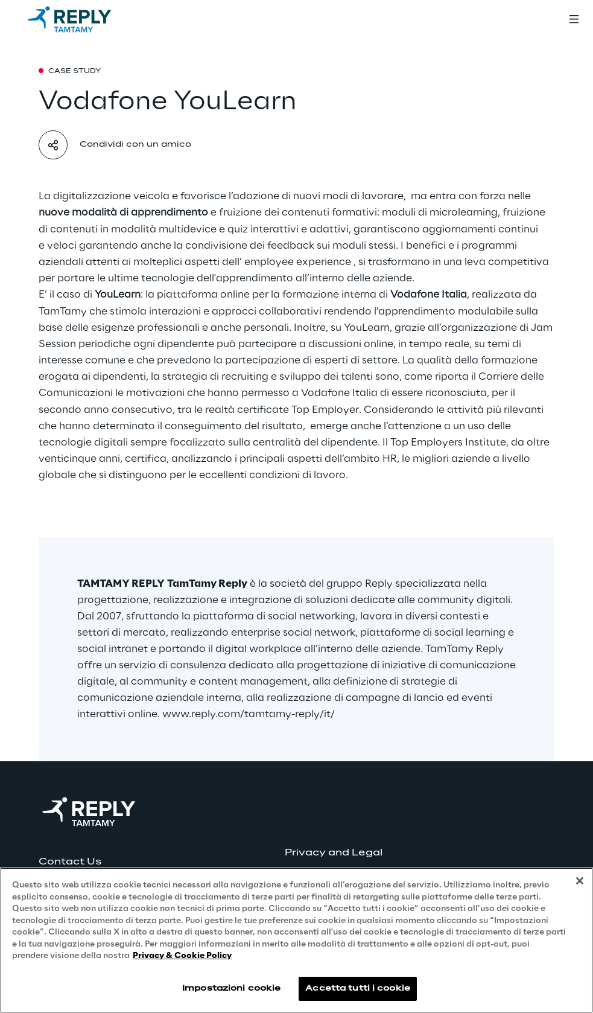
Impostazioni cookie (231, 988)
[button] (89, 862)
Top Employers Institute (448, 442)
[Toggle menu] (573, 19)
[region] (296, 940)
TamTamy (63, 311)
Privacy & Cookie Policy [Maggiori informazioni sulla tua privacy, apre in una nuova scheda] (182, 955)
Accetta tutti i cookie (357, 988)
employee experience (297, 262)
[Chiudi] (579, 881)
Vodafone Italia (339, 393)
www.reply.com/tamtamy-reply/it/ (248, 714)
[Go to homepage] (81, 19)
